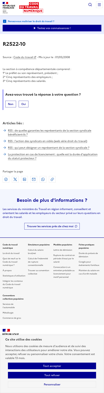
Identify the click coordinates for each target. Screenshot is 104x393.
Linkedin (24, 179)
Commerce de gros (12, 318)
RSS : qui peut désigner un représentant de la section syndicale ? (48, 148)
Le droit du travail (11, 253)
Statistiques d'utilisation (14, 275)
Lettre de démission (62, 250)
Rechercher (90, 4)
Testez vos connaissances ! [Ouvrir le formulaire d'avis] (54, 28)
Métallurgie (8, 312)
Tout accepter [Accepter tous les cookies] (52, 366)
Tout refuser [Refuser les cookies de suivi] (52, 375)
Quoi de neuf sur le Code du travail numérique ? (12, 262)
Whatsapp (43, 179)
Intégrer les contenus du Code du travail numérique (13, 284)
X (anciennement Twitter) (15, 179)
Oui (23, 104)
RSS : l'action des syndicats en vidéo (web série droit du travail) (47, 141)
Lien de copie (52, 179)
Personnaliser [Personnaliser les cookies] (52, 384)
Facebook (6, 179)
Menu (99, 4)
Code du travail (23, 57)
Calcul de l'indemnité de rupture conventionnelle (38, 262)
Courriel (33, 179)
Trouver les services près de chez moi (50, 226)
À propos (7, 270)
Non (10, 104)
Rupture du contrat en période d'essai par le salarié (64, 258)
